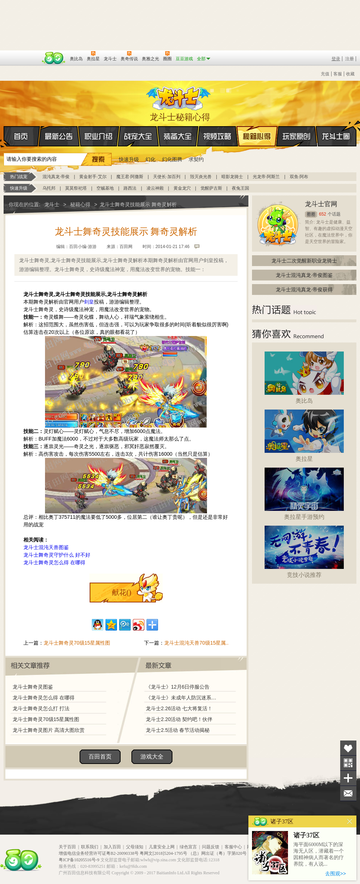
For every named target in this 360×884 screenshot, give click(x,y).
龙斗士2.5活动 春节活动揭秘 (178, 730)
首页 (4, 136)
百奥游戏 (22, 53)
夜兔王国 (240, 188)
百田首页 (100, 756)
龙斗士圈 (336, 129)
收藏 (350, 73)
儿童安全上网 (162, 846)
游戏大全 (151, 756)
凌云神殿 (155, 188)
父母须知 (134, 846)
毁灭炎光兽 (201, 176)
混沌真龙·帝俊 (55, 176)
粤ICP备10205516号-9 (79, 859)
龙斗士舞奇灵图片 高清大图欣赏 (49, 730)
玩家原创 (296, 136)
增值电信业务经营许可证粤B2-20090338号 (99, 853)
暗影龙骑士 (232, 176)
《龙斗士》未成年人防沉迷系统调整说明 (183, 697)
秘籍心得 (257, 136)
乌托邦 (48, 188)
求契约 (196, 159)
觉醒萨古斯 (211, 188)
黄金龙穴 (182, 188)
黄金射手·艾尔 (92, 176)
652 (322, 214)
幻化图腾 (172, 159)
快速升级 (129, 159)
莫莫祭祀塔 (76, 188)
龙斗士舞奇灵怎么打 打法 (41, 708)
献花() (121, 592)
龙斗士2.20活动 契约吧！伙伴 (179, 719)
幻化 (150, 159)
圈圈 (311, 214)
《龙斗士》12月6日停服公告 (178, 687)
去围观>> (335, 873)
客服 (337, 73)
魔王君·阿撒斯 (129, 176)
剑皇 (89, 302)
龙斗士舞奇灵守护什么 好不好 (56, 555)
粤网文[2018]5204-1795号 (163, 853)
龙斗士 (178, 96)
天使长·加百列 (166, 176)
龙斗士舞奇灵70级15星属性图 (77, 643)
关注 (348, 763)
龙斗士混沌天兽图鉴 (46, 547)
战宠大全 (138, 136)
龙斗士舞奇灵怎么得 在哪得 (54, 562)
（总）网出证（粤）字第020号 (217, 853)
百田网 (53, 58)
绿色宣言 (188, 846)
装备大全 (177, 136)
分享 (348, 778)
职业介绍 (98, 136)
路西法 (129, 188)
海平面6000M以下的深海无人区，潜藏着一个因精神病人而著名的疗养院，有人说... (318, 854)
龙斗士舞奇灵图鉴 (33, 687)
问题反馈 (210, 846)
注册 (349, 58)
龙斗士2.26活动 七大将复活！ (179, 708)
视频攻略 (217, 136)
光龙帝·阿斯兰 (266, 176)
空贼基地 (105, 188)
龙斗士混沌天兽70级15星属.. (196, 643)
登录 (336, 58)
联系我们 (89, 846)
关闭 (350, 821)
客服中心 (233, 846)
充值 (325, 73)
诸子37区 (306, 835)
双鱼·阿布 (299, 176)
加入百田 (112, 846)
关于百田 (67, 846)
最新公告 (59, 136)
